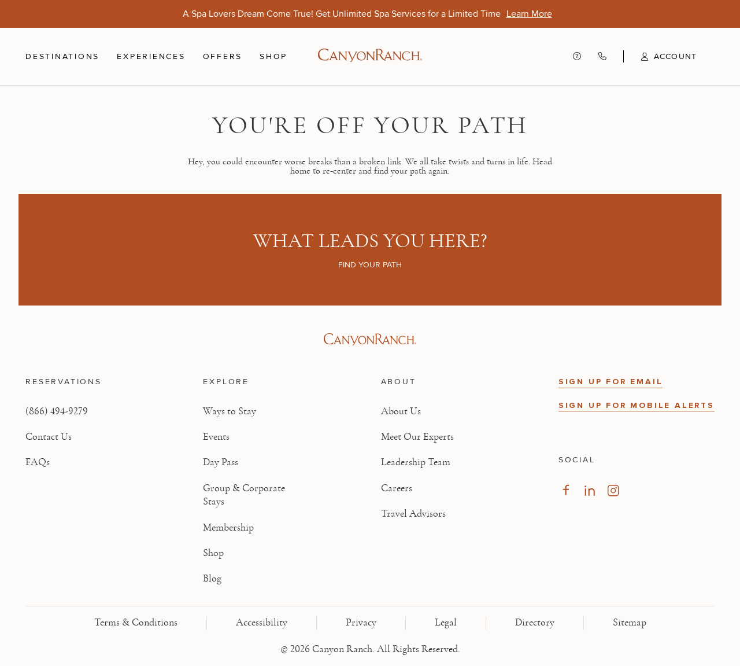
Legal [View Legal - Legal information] (446, 622)
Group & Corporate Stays (244, 495)
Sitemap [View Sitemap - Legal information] (629, 622)
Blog (212, 578)
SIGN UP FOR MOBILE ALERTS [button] (636, 405)
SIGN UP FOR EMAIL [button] (610, 382)
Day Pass (220, 462)
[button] (660, 56)
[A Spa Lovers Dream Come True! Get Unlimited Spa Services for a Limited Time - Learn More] (529, 13)
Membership (228, 528)
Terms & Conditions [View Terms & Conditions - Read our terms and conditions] (135, 622)
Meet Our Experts (417, 437)
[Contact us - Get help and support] (577, 56)
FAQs (37, 462)
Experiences (151, 57)
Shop (273, 57)
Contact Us (48, 437)
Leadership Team (415, 462)
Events (216, 437)
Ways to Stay (229, 411)
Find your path (370, 264)
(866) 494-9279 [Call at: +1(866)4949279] (56, 411)
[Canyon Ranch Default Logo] (370, 56)
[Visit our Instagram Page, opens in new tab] (613, 490)
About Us (401, 411)
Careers (396, 488)
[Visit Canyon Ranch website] (370, 339)
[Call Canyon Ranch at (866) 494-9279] (602, 56)
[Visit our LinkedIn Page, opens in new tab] (589, 490)
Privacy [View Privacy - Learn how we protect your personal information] (361, 622)
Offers (223, 56)
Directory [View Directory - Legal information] (534, 622)
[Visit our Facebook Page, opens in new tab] (565, 490)
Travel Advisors (413, 514)
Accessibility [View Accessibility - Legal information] (261, 622)
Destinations (62, 57)
